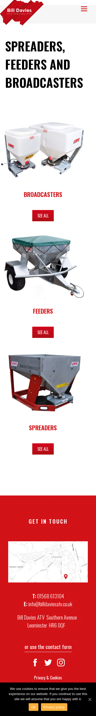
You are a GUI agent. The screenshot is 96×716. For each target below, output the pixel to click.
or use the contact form (48, 647)
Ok (33, 707)
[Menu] (84, 8)
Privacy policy (54, 707)
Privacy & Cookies (48, 678)
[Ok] (89, 699)
